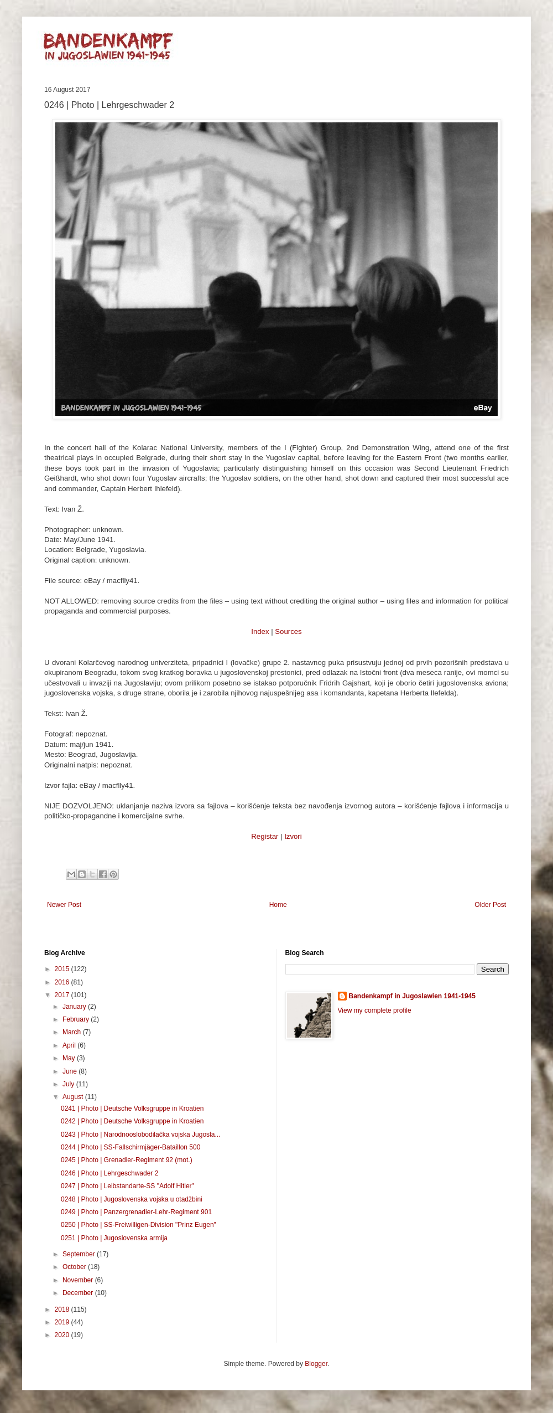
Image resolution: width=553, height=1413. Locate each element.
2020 (63, 1335)
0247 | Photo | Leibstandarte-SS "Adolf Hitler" (127, 1186)
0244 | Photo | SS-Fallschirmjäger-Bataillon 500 (130, 1147)
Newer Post (64, 905)
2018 (63, 1309)
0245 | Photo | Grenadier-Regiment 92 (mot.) (126, 1160)
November (78, 1280)
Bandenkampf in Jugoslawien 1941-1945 (412, 996)
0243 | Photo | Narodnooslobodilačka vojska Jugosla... (140, 1134)
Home (278, 905)
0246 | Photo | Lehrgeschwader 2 (109, 1173)
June (70, 1071)
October (75, 1267)
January (75, 1006)
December (78, 1293)
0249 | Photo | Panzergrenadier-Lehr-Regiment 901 (136, 1212)
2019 (63, 1322)
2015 (63, 969)
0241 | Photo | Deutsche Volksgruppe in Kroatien (132, 1108)
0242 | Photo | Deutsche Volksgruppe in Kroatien (132, 1121)
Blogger (316, 1364)
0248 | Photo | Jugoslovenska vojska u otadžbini (131, 1199)
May (69, 1058)
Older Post (490, 905)
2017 (63, 995)
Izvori (293, 836)
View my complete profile (374, 1010)
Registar (264, 836)
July (69, 1084)
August (73, 1097)
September (79, 1254)
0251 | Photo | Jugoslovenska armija (114, 1238)
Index (260, 631)
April (69, 1045)
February (76, 1019)
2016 (63, 982)
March (72, 1032)
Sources (288, 631)
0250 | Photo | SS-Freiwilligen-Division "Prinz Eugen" (138, 1225)
